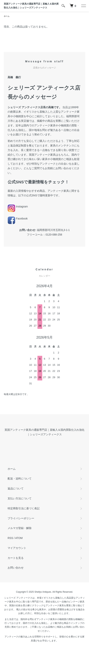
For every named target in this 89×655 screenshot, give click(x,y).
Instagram (18, 206)
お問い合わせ (16, 567)
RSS (10, 538)
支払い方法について (20, 498)
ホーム (7, 16)
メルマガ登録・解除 (20, 528)
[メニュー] (83, 5)
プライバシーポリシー (21, 518)
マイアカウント (17, 547)
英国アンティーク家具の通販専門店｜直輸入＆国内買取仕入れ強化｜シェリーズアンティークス (31, 5)
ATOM (19, 538)
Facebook (18, 218)
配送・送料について (20, 478)
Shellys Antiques (42, 592)
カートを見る (16, 557)
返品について (16, 488)
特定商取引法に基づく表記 (24, 508)
